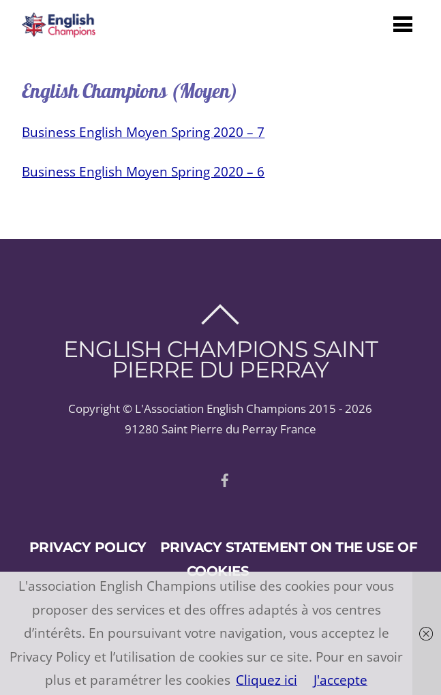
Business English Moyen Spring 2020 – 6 (143, 171)
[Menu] (402, 23)
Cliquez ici (266, 679)
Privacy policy (88, 546)
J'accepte (340, 679)
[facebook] (224, 478)
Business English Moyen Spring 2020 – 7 (143, 132)
